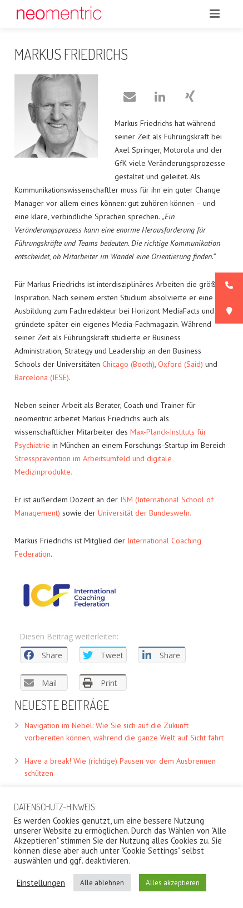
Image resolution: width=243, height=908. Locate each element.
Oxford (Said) (180, 364)
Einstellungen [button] (41, 883)
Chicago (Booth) (128, 364)
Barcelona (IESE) (41, 377)
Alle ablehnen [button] (102, 882)
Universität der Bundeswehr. (144, 513)
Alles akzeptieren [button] (173, 882)
